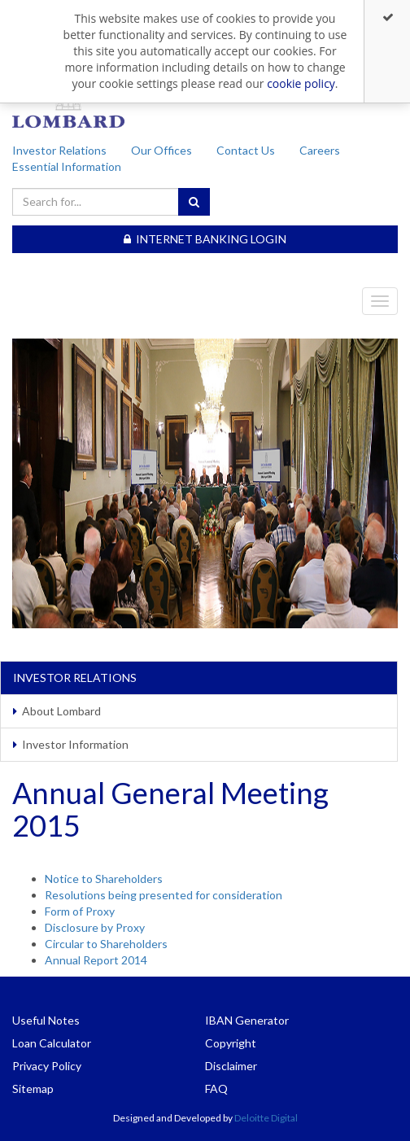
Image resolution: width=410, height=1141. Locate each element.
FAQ (216, 1088)
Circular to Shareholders (106, 944)
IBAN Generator (247, 1020)
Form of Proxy (80, 911)
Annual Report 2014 (96, 960)
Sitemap (33, 1088)
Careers (319, 150)
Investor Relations (59, 150)
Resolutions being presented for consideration (163, 895)
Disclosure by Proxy (95, 927)
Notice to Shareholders (104, 878)
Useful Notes (46, 1020)
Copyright (230, 1043)
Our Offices (161, 150)
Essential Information (66, 166)
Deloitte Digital (266, 1118)
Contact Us (245, 150)
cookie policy (301, 83)
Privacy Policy (46, 1066)
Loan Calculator (51, 1043)
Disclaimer (231, 1066)
